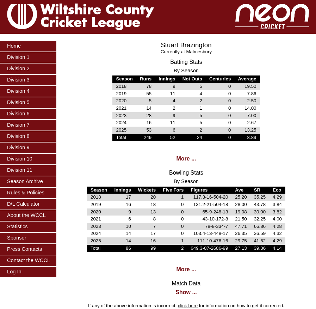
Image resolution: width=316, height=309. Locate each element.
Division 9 (18, 147)
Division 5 (18, 102)
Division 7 (18, 125)
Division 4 (18, 91)
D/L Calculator (23, 204)
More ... (186, 159)
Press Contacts (24, 249)
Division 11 (19, 170)
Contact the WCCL (28, 260)
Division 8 (18, 136)
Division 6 (18, 113)
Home (14, 46)
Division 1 (18, 57)
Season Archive (25, 181)
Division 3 (18, 80)
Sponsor (16, 238)
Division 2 (18, 68)
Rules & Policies (25, 192)
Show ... (186, 292)
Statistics (17, 226)
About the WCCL (26, 215)
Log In (14, 271)
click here (188, 305)
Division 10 (19, 159)
